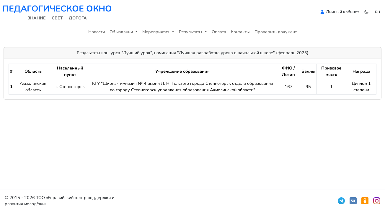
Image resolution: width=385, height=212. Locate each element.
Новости (96, 32)
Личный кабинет (342, 12)
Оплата (219, 32)
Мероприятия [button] (156, 32)
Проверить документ (276, 32)
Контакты (240, 32)
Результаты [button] (191, 32)
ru (377, 11)
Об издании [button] (122, 32)
